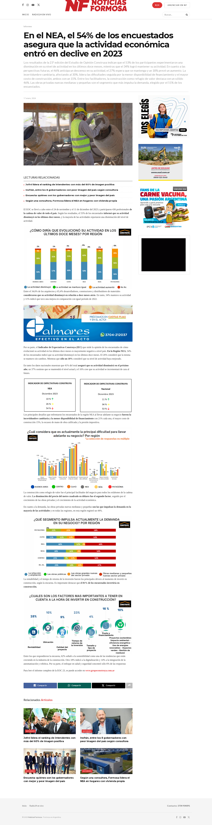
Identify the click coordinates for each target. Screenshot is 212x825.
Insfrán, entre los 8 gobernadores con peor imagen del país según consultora (72, 189)
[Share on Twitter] (108, 685)
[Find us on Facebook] (23, 5)
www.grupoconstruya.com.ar (100, 670)
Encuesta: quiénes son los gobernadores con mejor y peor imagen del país (70, 195)
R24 (157, 5)
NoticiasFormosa (35, 817)
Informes (28, 26)
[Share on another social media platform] (129, 685)
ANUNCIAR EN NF (177, 5)
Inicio (25, 14)
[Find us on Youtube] (33, 5)
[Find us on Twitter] (38, 5)
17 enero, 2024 (30, 98)
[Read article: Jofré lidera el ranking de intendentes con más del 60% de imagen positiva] (50, 721)
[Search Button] (186, 14)
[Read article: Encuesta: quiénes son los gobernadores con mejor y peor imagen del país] (50, 761)
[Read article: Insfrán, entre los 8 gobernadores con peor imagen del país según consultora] (106, 721)
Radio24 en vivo (37, 806)
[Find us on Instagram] (27, 5)
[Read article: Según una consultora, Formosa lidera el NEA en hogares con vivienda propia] (106, 761)
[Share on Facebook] (40, 685)
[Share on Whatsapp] (74, 685)
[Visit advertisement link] (78, 323)
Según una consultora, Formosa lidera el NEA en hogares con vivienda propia (71, 200)
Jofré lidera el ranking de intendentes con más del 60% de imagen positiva (70, 184)
